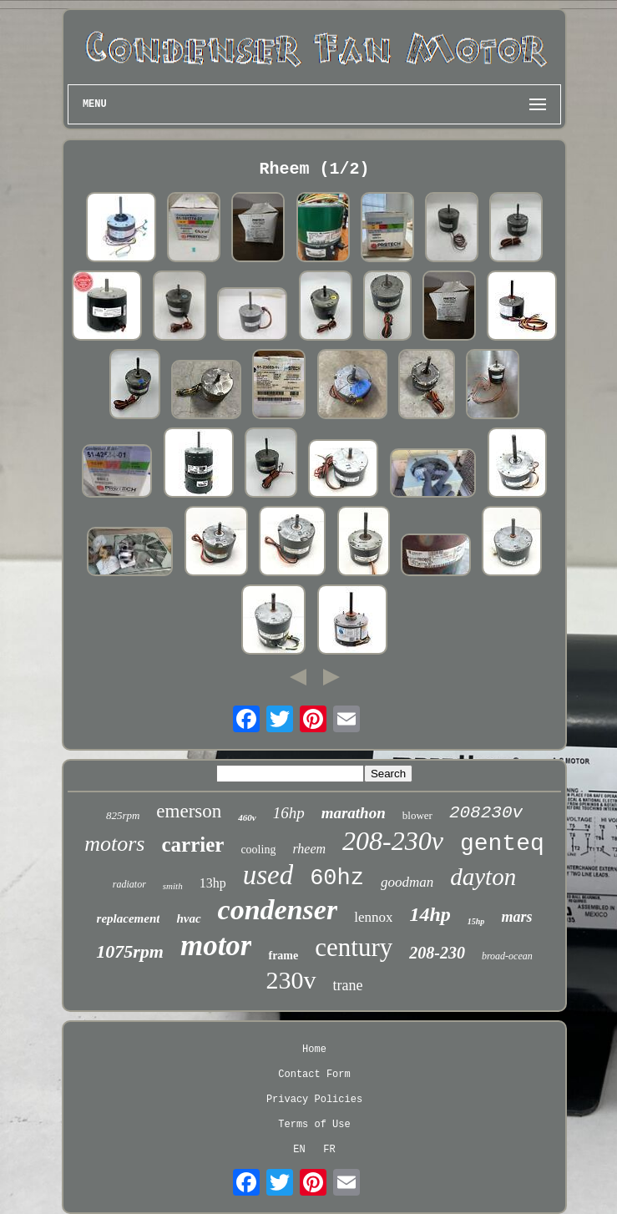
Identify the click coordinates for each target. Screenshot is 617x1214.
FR (329, 1150)
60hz (337, 878)
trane (348, 985)
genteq (502, 844)
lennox (373, 917)
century (353, 947)
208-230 (437, 952)
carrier (192, 844)
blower (417, 815)
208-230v (392, 841)
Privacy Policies (314, 1099)
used (268, 875)
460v (246, 817)
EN (299, 1150)
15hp (476, 921)
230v (291, 980)
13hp (213, 883)
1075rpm (130, 951)
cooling (258, 849)
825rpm (122, 815)
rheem (309, 849)
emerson (188, 811)
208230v (486, 812)
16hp (289, 813)
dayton (483, 876)
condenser (278, 909)
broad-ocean (507, 956)
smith (173, 886)
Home (314, 1049)
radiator (129, 884)
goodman (407, 882)
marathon (353, 813)
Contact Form (314, 1074)
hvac (188, 918)
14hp (429, 914)
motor (216, 945)
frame (283, 955)
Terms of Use (314, 1125)
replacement (128, 918)
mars (516, 916)
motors (114, 844)
